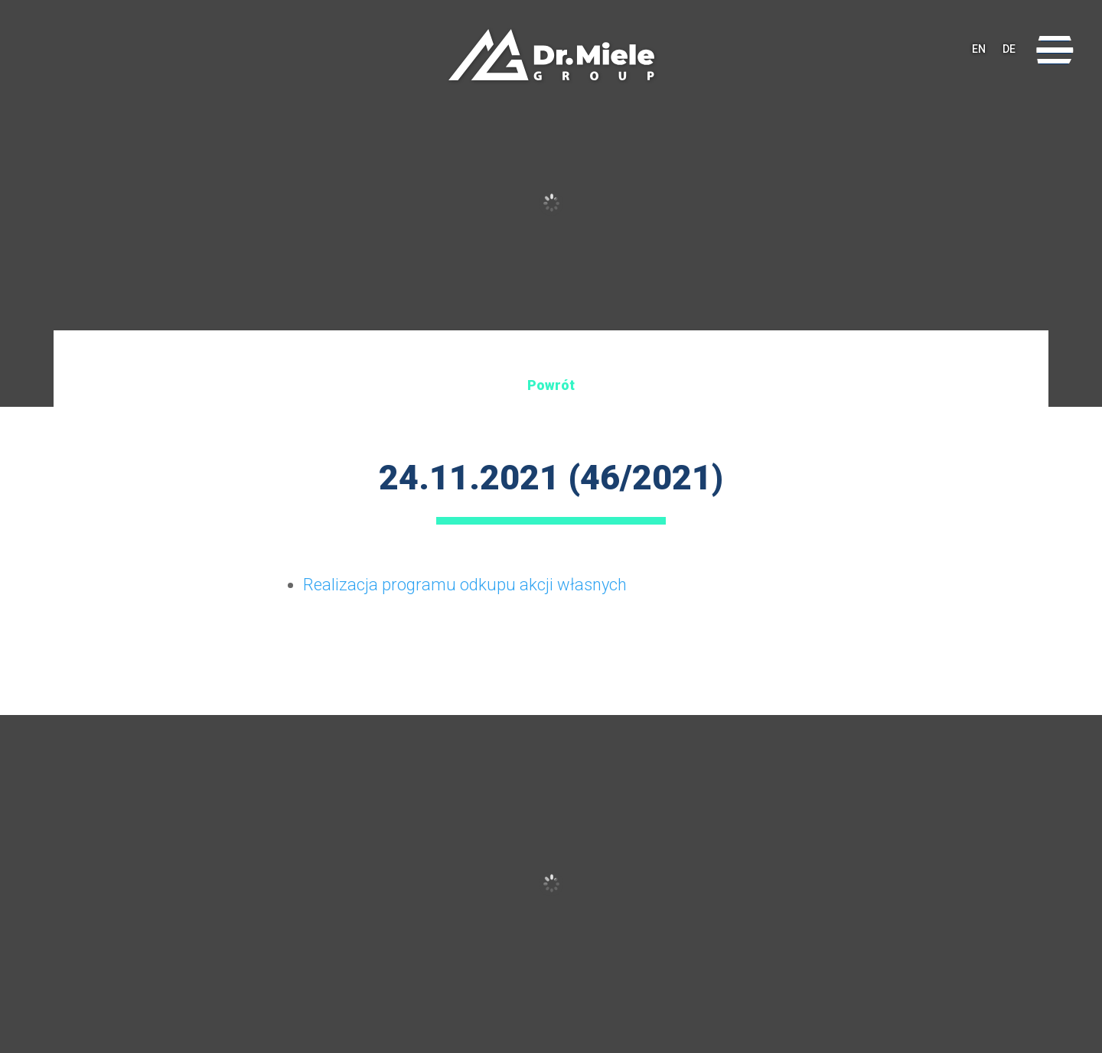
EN (979, 50)
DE (1009, 50)
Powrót (551, 385)
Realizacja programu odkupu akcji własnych (465, 584)
